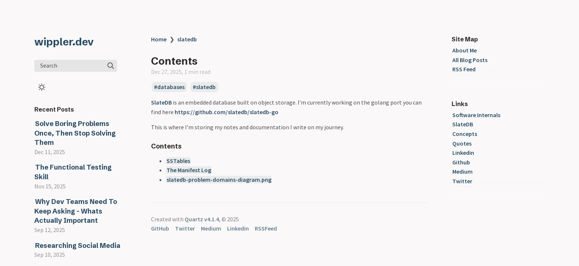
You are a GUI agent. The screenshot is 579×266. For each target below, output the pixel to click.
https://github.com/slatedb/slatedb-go (226, 112)
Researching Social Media (77, 245)
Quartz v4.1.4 (202, 219)
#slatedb (204, 87)
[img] (110, 65)
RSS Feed (464, 69)
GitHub (160, 228)
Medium (462, 171)
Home (159, 39)
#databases (169, 87)
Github (461, 162)
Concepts (464, 133)
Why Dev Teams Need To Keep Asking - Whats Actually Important (75, 211)
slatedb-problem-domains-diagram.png (219, 179)
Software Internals (476, 115)
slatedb (187, 39)
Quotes (462, 143)
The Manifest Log (189, 170)
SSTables (178, 160)
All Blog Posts (469, 60)
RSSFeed (266, 228)
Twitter (462, 181)
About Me (464, 50)
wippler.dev (64, 41)
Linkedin (463, 152)
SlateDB (161, 102)
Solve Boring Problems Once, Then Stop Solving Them (75, 133)
